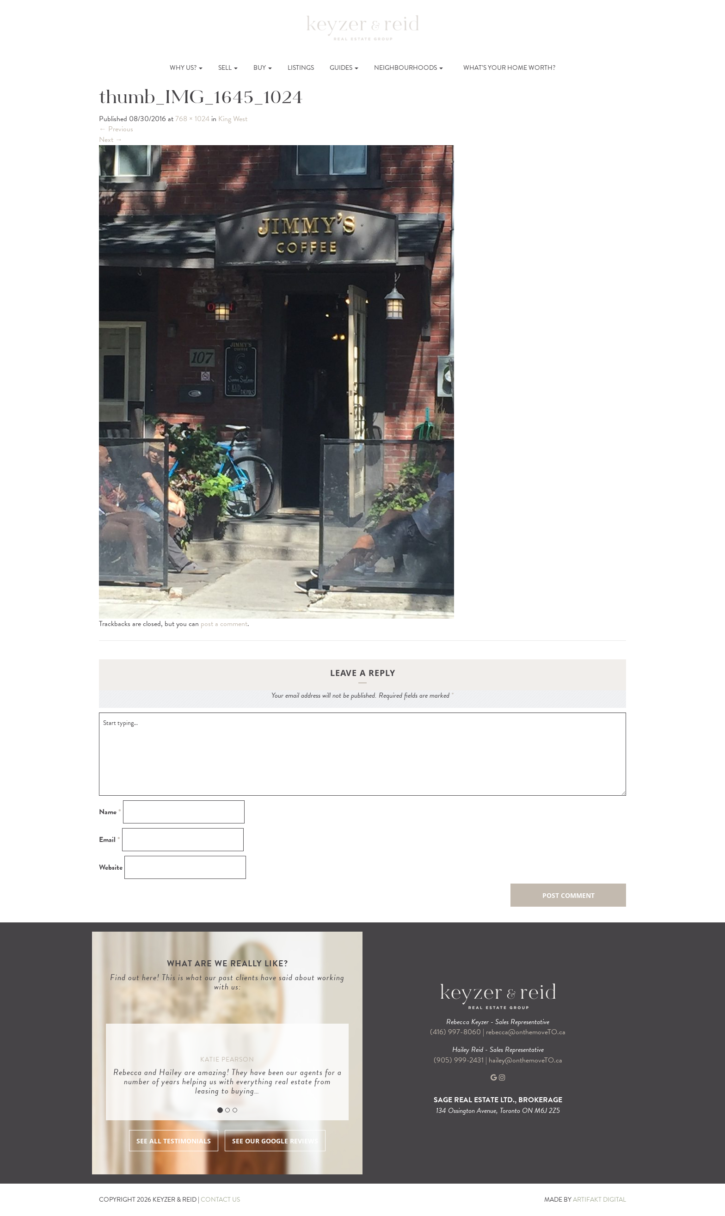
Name (110, 812)
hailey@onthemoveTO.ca (525, 1060)
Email (109, 840)
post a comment (224, 623)
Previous (116, 129)
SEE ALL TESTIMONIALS (173, 1140)
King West (232, 118)
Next (111, 139)
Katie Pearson (227, 1059)
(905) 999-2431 (459, 1060)
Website (111, 867)
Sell (228, 68)
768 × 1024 (192, 118)
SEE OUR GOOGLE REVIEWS (275, 1140)
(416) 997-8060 (455, 1032)
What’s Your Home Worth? (509, 68)
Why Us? (186, 68)
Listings (301, 68)
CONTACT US (220, 1199)
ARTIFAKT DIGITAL (599, 1199)
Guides (344, 68)
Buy (262, 68)
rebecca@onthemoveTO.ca (525, 1032)
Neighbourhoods (408, 68)
